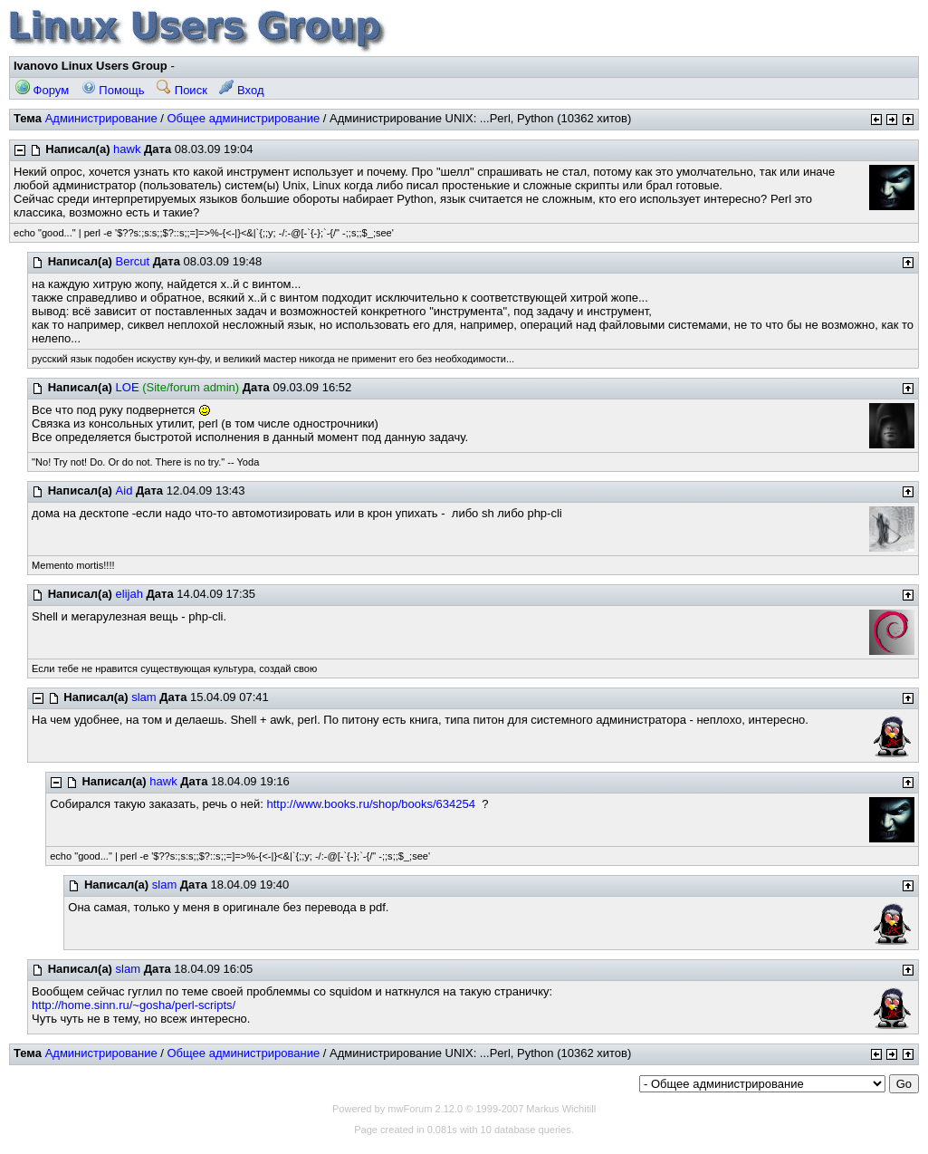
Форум (42, 90)
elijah (129, 594)
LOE (127, 387)
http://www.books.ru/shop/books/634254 (370, 804)
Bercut (133, 261)
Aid (124, 490)
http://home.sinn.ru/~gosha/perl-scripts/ (133, 1005)
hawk (126, 149)
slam (143, 697)
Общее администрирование (243, 118)
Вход (241, 90)
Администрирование (101, 118)
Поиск (182, 90)
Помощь (113, 90)
